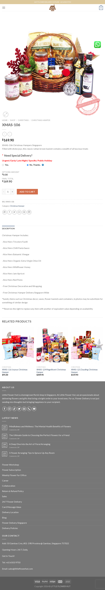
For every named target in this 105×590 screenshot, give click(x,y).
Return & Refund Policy (13, 491)
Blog (4, 517)
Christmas (23, 120)
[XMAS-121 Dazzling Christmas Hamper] (87, 345)
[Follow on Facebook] (4, 409)
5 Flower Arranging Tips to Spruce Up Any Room (32, 453)
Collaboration (8, 485)
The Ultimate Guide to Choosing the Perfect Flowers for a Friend (39, 435)
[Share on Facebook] (9, 212)
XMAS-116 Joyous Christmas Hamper (14, 370)
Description (8, 228)
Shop (12, 120)
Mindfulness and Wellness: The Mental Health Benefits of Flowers (40, 426)
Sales (4, 496)
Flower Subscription (11, 470)
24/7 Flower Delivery (12, 501)
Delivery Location (10, 512)
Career (5, 480)
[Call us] (29, 409)
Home (5, 120)
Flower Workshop (10, 464)
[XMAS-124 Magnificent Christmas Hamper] (52, 345)
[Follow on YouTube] (34, 409)
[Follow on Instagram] (9, 409)
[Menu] (3, 7)
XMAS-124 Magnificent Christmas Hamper (51, 370)
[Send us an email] (24, 409)
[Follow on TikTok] (14, 409)
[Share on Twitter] (14, 212)
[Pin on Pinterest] (24, 212)
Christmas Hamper (40, 120)
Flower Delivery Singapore (14, 522)
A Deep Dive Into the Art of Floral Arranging (29, 444)
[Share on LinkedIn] (29, 212)
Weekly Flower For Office (14, 475)
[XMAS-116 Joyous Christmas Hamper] (18, 345)
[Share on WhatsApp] (4, 212)
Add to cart (27, 191)
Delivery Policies (10, 528)
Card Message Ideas (11, 507)
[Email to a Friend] (19, 212)
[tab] (8, 228)
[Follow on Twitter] (19, 409)
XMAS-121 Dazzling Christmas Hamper (84, 370)
